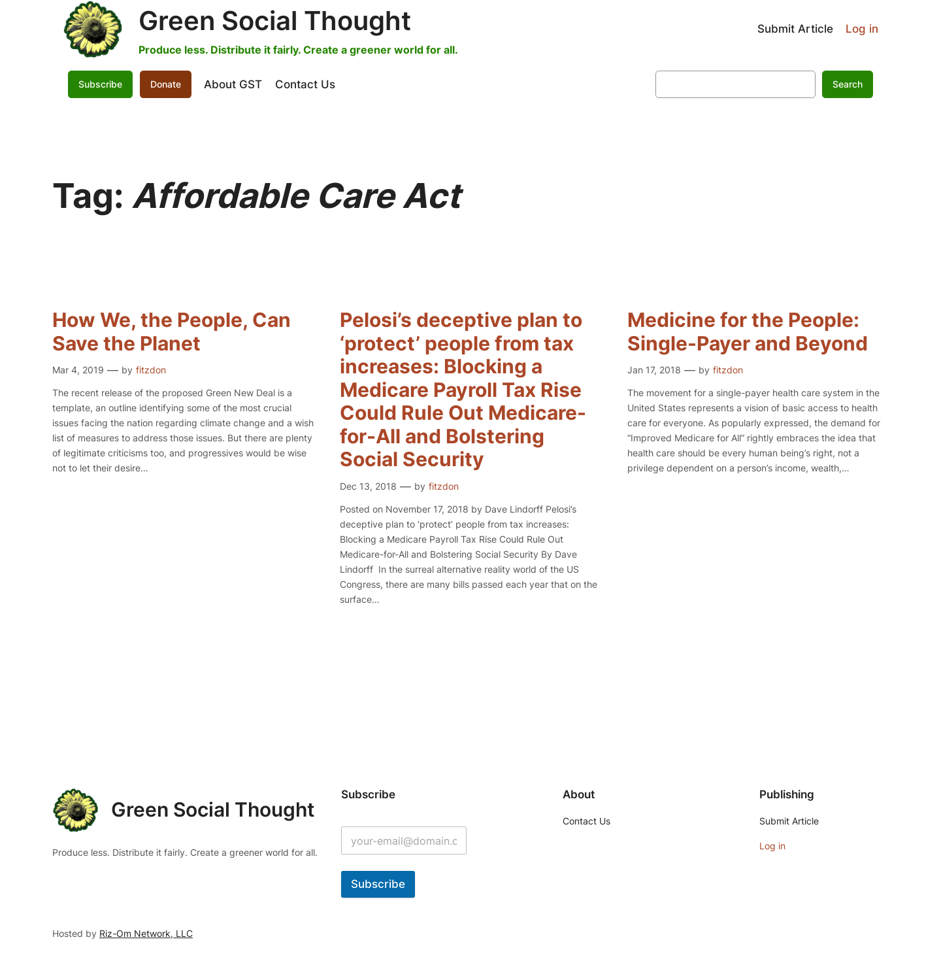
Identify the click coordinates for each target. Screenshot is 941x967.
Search (848, 84)
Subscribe (100, 84)
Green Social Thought (275, 21)
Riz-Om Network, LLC (146, 933)
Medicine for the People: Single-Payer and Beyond (747, 332)
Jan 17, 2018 (654, 369)
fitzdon (151, 369)
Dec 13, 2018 (368, 486)
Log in (862, 28)
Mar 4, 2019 (78, 369)
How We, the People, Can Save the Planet (171, 332)
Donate (165, 84)
